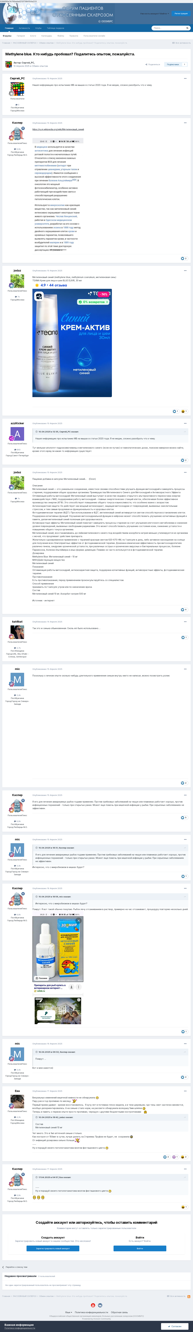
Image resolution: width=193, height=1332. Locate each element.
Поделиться (153, 64)
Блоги (33, 36)
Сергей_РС (28, 62)
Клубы (38, 28)
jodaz (17, 270)
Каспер (17, 122)
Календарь (46, 36)
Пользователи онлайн (94, 36)
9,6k (17, 149)
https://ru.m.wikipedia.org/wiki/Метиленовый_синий (58, 129)
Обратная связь (119, 1312)
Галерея (21, 36)
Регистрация (181, 13)
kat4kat (17, 621)
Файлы (60, 36)
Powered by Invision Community (96, 1319)
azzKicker (17, 423)
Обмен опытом (40, 66)
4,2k (17, 1117)
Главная (9, 29)
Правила (74, 36)
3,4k (17, 695)
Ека (17, 1091)
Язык (68, 1312)
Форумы (7, 36)
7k (17, 296)
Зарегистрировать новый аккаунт (53, 1248)
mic (17, 669)
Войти (140, 1248)
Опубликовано (47, 78)
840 (17, 449)
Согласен (174, 1326)
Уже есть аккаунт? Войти (154, 13)
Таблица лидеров (55, 28)
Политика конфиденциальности (91, 1312)
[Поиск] (168, 28)
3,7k (17, 648)
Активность (24, 28)
